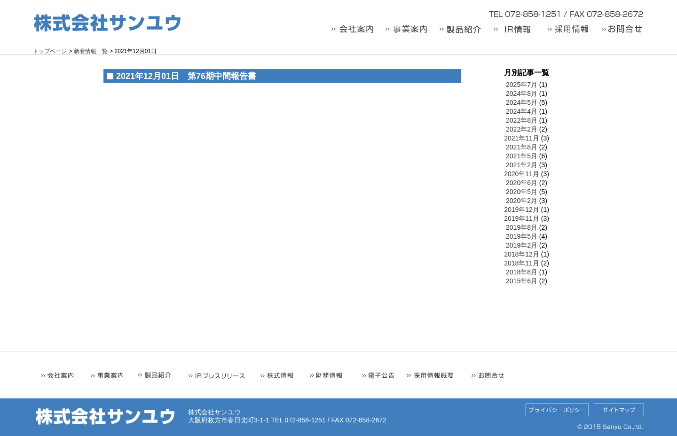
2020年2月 (521, 200)
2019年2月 (521, 245)
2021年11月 (521, 138)
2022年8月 (521, 120)
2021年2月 (521, 165)
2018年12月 (521, 254)
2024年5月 (521, 102)
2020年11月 (521, 174)
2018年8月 (521, 272)
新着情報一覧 (91, 51)
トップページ (50, 51)
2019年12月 (521, 209)
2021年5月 (521, 156)
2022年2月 (521, 129)
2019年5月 (521, 236)
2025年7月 (521, 84)
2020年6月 (521, 183)
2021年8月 (521, 147)
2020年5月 (521, 191)
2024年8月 (521, 93)
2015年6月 (521, 281)
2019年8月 (521, 227)
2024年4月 (521, 111)
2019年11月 (521, 218)
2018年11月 (521, 263)
